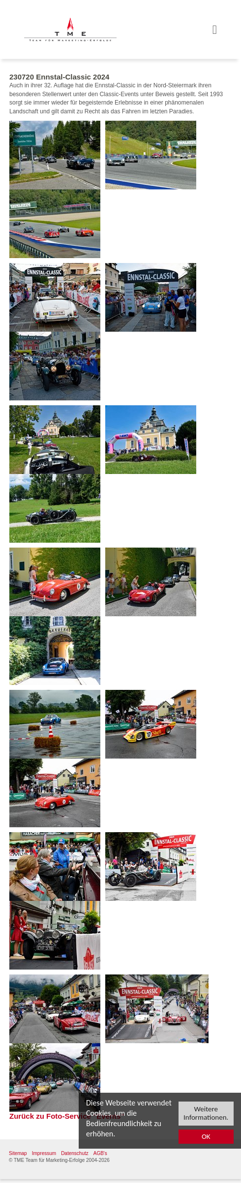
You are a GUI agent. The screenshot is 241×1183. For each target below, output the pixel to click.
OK (206, 1136)
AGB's (100, 1153)
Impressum (44, 1153)
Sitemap (18, 1153)
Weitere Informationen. (205, 1113)
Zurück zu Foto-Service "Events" (66, 1116)
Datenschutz (75, 1153)
